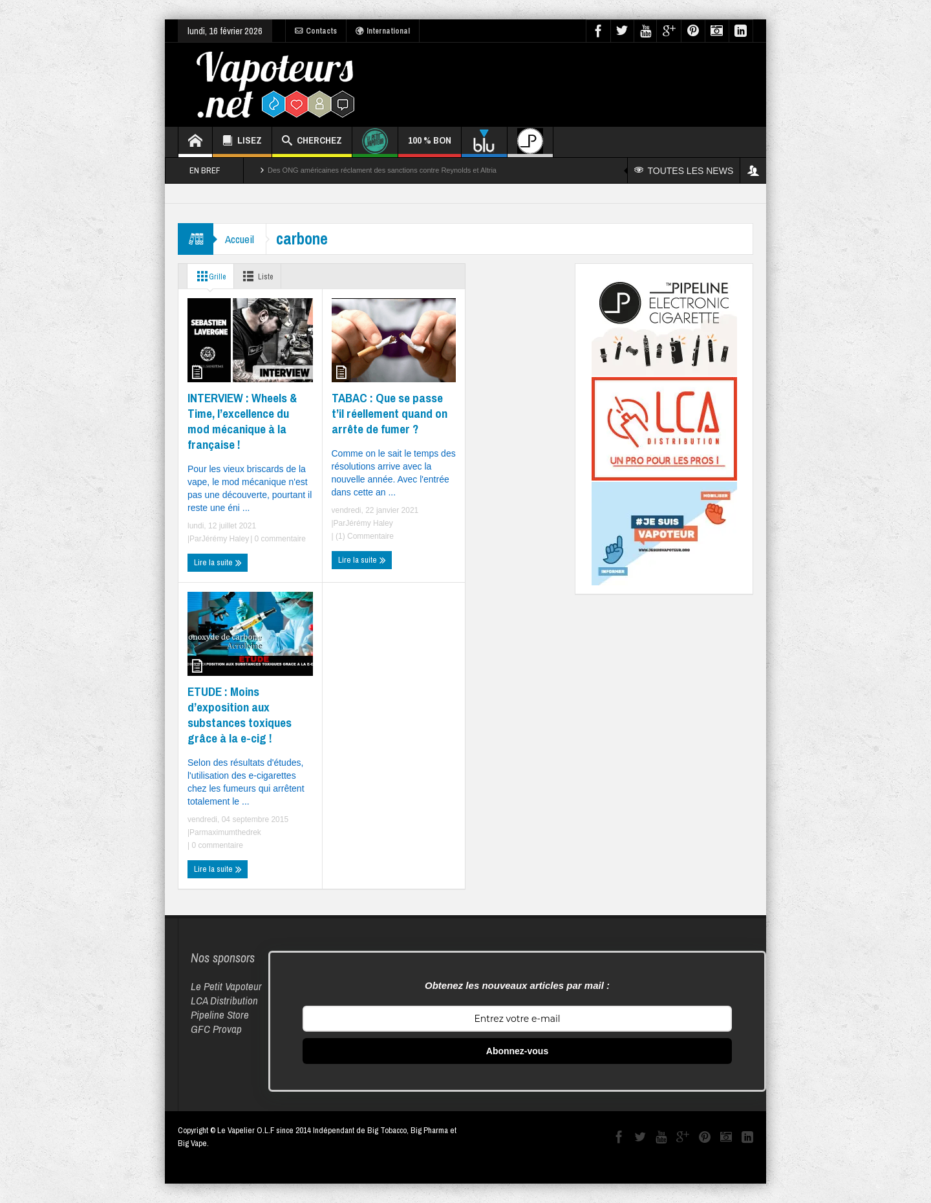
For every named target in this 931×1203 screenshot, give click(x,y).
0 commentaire (279, 538)
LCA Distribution (224, 1000)
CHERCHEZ (312, 142)
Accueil (240, 239)
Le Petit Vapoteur (226, 986)
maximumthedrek (231, 832)
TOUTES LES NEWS (684, 171)
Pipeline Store (220, 1014)
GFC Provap (216, 1028)
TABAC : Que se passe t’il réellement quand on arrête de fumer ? (389, 413)
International (383, 31)
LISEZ (242, 142)
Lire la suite (218, 563)
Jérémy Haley (225, 538)
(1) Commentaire (364, 536)
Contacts (316, 31)
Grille (210, 276)
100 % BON (429, 145)
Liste (262, 276)
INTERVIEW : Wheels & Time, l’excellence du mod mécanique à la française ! (242, 421)
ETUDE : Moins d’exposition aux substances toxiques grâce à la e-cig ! (239, 715)
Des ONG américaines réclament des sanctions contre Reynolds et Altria (382, 170)
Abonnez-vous (517, 1051)
